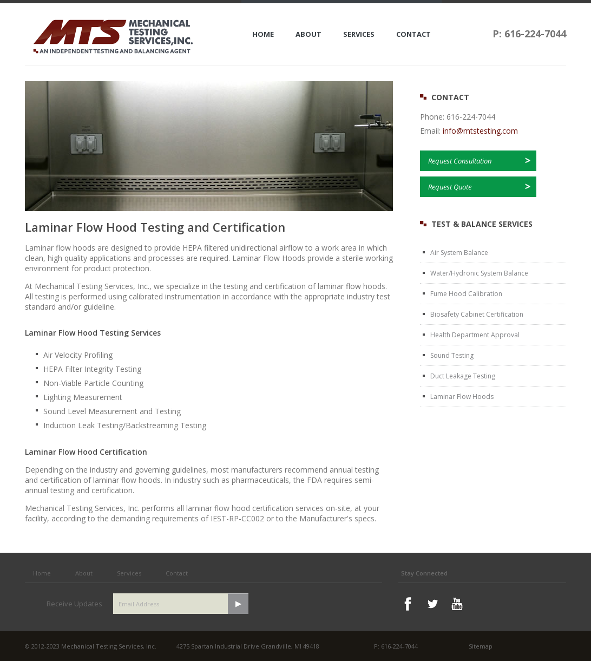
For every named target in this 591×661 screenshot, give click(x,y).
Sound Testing (452, 355)
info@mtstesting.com (480, 131)
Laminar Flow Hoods (462, 396)
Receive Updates (74, 603)
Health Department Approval (475, 334)
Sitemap (480, 646)
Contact (413, 34)
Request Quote (449, 187)
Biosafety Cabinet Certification (476, 314)
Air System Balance (459, 252)
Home (263, 34)
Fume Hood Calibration (466, 293)
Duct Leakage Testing (462, 376)
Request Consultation (459, 161)
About (308, 34)
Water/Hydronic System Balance (479, 273)
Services (359, 34)
